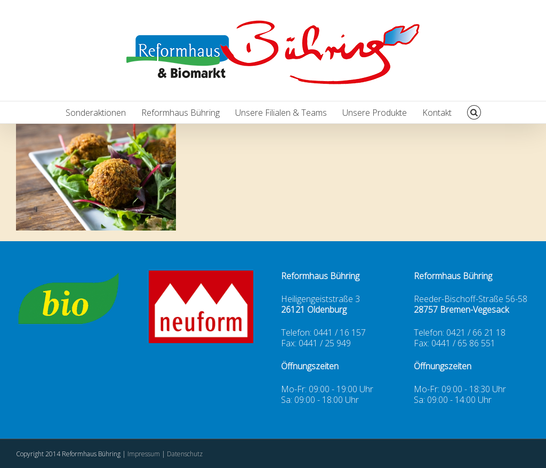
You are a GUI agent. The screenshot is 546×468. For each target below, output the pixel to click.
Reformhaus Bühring (180, 112)
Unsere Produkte (374, 112)
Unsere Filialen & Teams (281, 112)
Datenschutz (185, 453)
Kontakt (437, 112)
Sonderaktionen (96, 112)
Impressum (144, 453)
